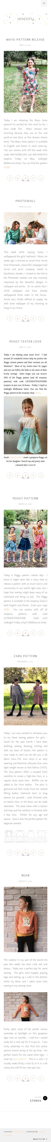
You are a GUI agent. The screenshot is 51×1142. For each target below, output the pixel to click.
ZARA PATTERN (25, 656)
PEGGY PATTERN (25, 498)
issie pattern (25, 871)
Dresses (26, 35)
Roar (25, 875)
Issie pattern (19, 1059)
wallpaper (25, 196)
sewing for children (25, 651)
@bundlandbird (16, 457)
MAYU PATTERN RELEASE (25, 39)
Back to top (40, 1139)
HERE (6, 167)
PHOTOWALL (26, 201)
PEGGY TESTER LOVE (25, 341)
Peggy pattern (25, 337)
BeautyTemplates (18, 1132)
